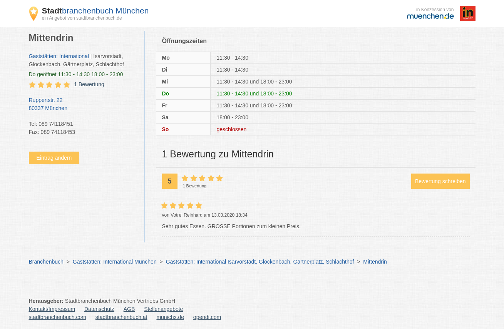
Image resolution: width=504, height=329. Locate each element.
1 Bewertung (89, 84)
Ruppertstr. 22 (83, 104)
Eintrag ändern (54, 158)
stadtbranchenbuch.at (121, 317)
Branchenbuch (46, 262)
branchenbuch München (95, 10)
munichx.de (170, 317)
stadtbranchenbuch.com (57, 317)
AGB (129, 309)
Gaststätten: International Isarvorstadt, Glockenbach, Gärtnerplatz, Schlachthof (260, 262)
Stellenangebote (163, 309)
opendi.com (207, 317)
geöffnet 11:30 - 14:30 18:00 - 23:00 (76, 74)
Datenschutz (99, 309)
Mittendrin (375, 262)
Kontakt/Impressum (52, 309)
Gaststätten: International (59, 56)
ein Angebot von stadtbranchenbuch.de (82, 18)
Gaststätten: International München (115, 262)
